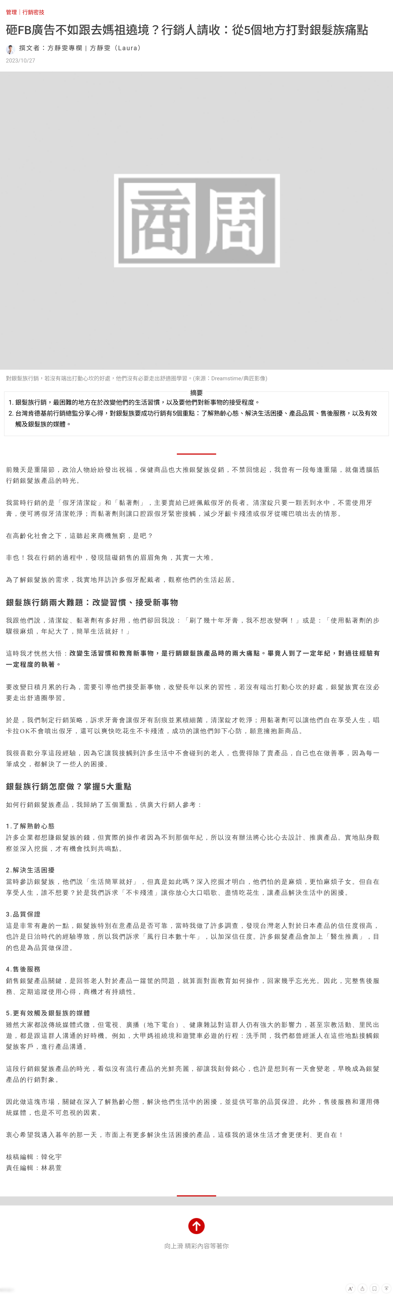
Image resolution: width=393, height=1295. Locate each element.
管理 (11, 12)
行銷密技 (33, 12)
